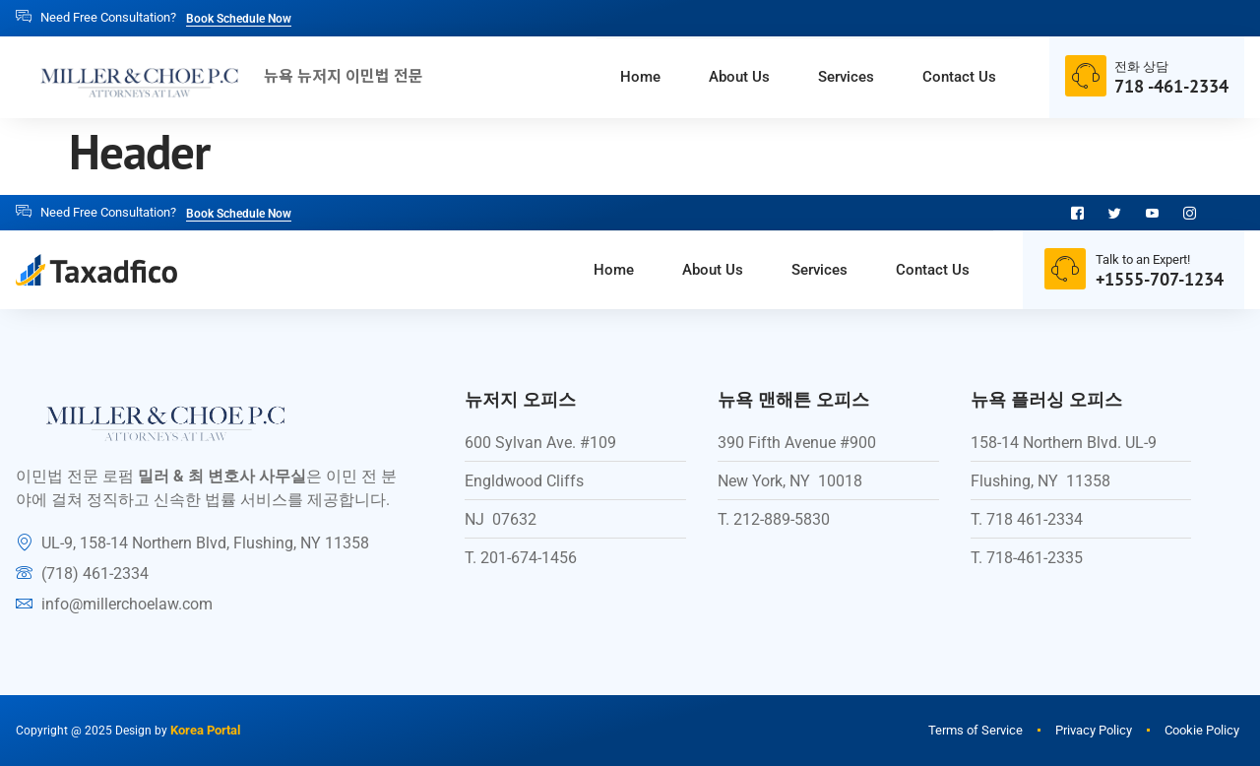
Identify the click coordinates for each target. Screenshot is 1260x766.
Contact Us (952, 77)
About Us (703, 77)
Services (824, 77)
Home (591, 77)
